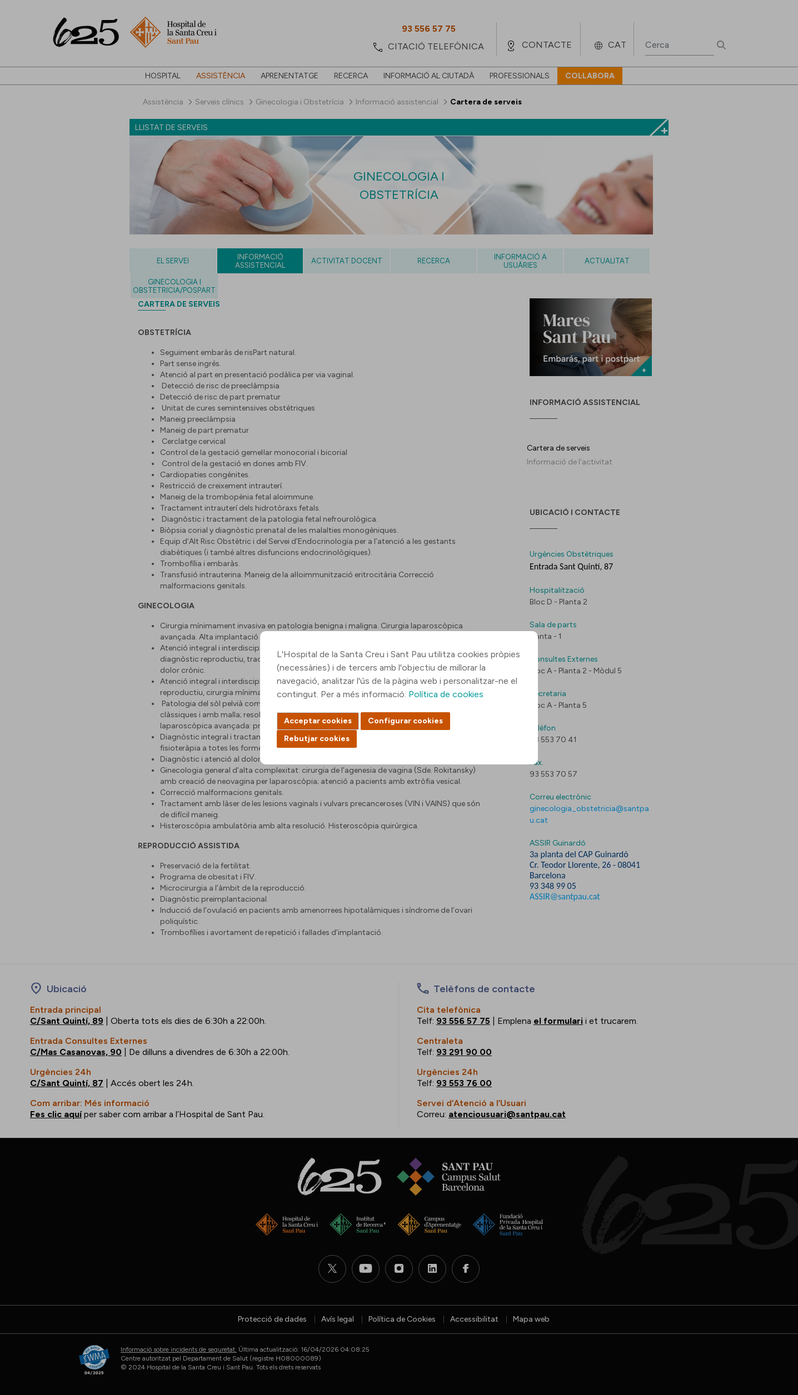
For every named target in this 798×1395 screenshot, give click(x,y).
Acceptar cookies (318, 721)
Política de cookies (445, 694)
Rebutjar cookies (317, 738)
